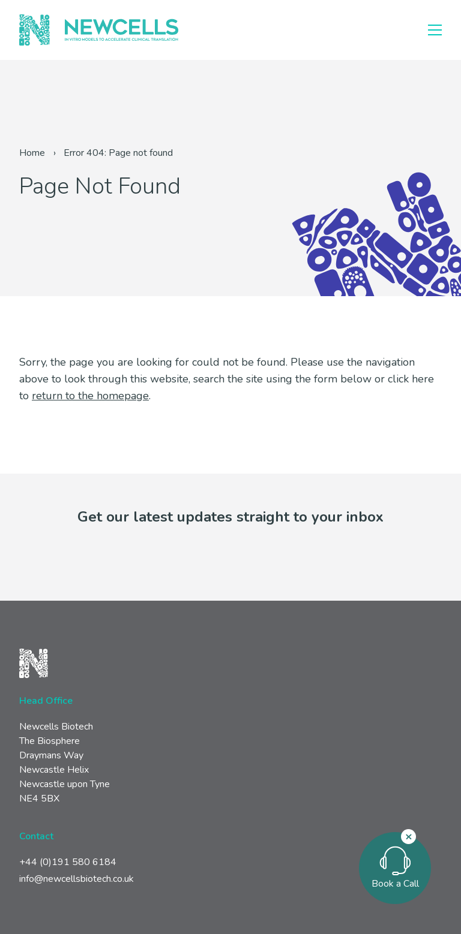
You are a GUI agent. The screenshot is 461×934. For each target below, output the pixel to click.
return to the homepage (90, 395)
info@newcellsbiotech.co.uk (76, 878)
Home (32, 152)
